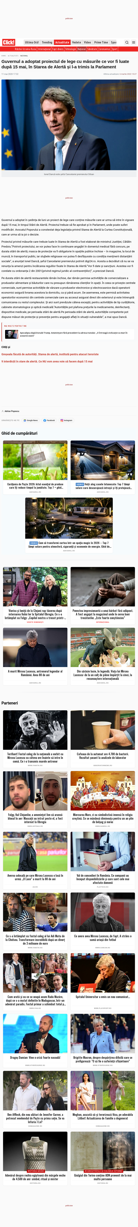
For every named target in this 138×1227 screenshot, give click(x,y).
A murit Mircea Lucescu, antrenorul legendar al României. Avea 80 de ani (35, 673)
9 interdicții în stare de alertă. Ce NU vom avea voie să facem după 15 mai (46, 361)
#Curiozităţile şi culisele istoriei (104, 1171)
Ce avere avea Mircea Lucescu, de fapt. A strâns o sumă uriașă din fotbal (102, 938)
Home (3, 56)
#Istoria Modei (36, 1171)
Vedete (76, 42)
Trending (47, 42)
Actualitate (62, 42)
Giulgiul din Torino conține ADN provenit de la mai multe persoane (103, 1177)
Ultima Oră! (32, 42)
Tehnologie (70, 49)
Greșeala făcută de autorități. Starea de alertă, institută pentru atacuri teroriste (50, 354)
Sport (114, 42)
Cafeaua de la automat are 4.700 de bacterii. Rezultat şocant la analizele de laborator (103, 755)
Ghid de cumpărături (19, 433)
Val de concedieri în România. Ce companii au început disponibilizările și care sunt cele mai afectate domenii (102, 879)
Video (87, 42)
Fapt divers (57, 49)
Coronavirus (104, 49)
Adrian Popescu (12, 411)
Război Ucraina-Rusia (25, 49)
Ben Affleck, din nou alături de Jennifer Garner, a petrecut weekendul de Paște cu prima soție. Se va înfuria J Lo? (35, 1118)
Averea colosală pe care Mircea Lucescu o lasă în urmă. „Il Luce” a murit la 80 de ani (35, 877)
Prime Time (101, 42)
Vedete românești (35, 622)
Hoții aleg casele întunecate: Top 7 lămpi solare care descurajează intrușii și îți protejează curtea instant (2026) (103, 486)
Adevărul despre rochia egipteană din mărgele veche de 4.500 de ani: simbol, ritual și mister (35, 1177)
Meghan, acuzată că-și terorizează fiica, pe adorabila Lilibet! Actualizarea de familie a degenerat (103, 1116)
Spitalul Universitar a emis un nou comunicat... (103, 997)
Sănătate (92, 49)
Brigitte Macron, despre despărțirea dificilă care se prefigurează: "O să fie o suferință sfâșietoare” (102, 1059)
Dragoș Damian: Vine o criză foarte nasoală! (35, 1057)
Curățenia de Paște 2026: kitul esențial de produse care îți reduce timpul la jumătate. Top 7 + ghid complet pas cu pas (35, 485)
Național (82, 49)
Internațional (44, 49)
